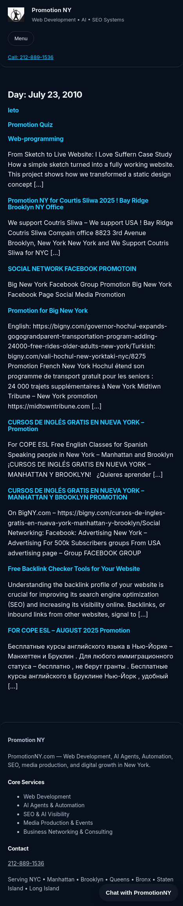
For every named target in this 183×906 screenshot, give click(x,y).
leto (13, 110)
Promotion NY (52, 10)
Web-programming (35, 139)
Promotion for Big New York (48, 310)
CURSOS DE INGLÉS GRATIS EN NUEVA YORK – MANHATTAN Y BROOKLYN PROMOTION (76, 494)
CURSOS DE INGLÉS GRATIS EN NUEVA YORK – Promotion (76, 425)
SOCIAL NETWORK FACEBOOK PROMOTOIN (72, 269)
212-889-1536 (26, 863)
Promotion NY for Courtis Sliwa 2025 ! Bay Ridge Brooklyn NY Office (78, 203)
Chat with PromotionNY (139, 892)
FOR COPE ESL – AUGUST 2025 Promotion (69, 630)
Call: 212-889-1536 (31, 57)
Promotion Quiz (30, 124)
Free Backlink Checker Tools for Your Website (74, 568)
